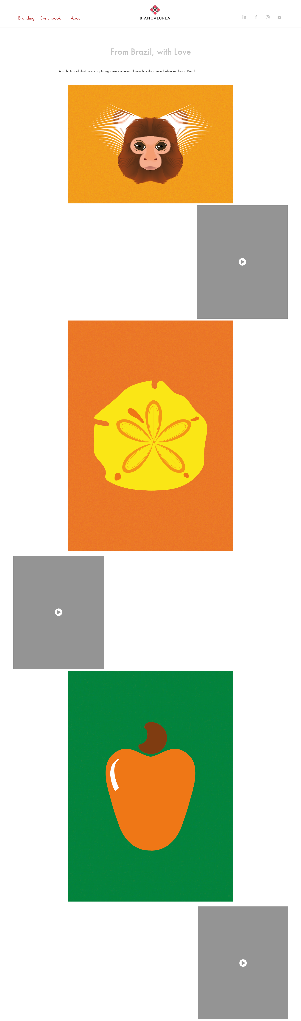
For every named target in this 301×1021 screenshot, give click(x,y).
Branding (26, 18)
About (76, 18)
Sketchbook (50, 18)
